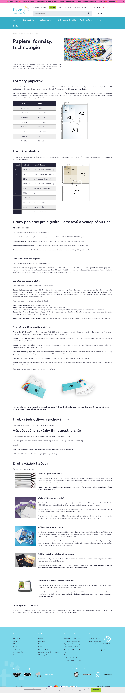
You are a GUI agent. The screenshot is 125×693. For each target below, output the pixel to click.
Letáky (15, 641)
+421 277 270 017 (39, 7)
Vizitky (16, 20)
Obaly (99, 20)
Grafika (16, 26)
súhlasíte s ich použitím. (75, 691)
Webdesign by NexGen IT (104, 686)
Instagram (105, 650)
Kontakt (84, 7)
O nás (40, 647)
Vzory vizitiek (17, 638)
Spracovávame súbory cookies (32, 689)
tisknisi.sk (15, 33)
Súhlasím (95, 690)
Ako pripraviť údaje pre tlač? (72, 641)
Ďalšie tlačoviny (29, 20)
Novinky (60, 7)
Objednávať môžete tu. (36, 409)
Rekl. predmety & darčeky (67, 20)
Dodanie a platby (43, 649)
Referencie (76, 7)
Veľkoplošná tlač (46, 20)
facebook (95, 650)
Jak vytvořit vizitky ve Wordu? (72, 660)
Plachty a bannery (18, 649)
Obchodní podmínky (44, 655)
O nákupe (68, 7)
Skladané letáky (17, 644)
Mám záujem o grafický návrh (72, 638)
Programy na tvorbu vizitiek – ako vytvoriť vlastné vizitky (73, 656)
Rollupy (15, 647)
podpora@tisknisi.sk (95, 641)
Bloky (14, 655)
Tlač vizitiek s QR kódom (71, 647)
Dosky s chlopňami (18, 652)
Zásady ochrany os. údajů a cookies (48, 652)
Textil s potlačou (86, 20)
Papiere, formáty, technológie (72, 644)
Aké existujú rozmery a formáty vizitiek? (73, 650)
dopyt (52, 7)
